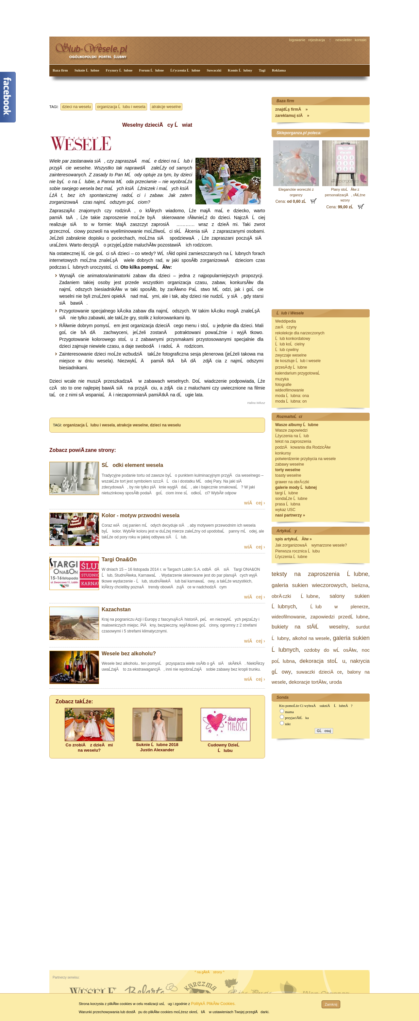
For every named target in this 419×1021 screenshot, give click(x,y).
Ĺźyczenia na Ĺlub (292, 436)
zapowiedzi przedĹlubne (339, 616)
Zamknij (331, 1004)
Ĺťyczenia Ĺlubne (185, 70)
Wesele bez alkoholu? (129, 653)
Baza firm (60, 70)
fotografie (283, 384)
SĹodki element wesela (132, 465)
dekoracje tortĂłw (307, 682)
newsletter (343, 40)
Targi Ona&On (119, 559)
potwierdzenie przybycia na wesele (305, 458)
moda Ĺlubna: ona (292, 395)
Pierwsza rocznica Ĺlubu (297, 551)
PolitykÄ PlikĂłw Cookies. (213, 1003)
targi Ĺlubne (286, 493)
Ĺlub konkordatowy (292, 338)
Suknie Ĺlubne (87, 70)
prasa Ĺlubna (287, 504)
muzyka (282, 379)
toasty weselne (288, 475)
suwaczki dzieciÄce (319, 672)
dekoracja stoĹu (322, 661)
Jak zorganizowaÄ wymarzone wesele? (311, 545)
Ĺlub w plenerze (339, 606)
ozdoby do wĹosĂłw (330, 650)
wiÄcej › (254, 502)
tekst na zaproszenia (293, 441)
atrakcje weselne (166, 106)
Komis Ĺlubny (240, 70)
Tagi (262, 70)
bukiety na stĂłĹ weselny (310, 627)
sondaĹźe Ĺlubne (291, 498)
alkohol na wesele (310, 638)
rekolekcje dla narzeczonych (300, 333)
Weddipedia (285, 321)
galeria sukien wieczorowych (309, 585)
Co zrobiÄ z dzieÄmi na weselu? (89, 747)
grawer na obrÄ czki (292, 482)
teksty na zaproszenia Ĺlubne (320, 574)
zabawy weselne (289, 464)
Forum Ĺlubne (151, 70)
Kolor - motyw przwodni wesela (140, 515)
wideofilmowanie (289, 390)
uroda (335, 682)
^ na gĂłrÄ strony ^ (209, 972)
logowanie (297, 40)
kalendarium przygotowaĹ (299, 373)
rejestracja (316, 40)
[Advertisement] (172, 17)
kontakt (360, 40)
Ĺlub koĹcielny (290, 344)
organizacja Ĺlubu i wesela (121, 106)
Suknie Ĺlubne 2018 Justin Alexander (157, 747)
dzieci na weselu (76, 106)
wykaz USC (285, 509)
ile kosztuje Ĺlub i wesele (298, 361)
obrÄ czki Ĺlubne (295, 596)
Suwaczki (214, 70)
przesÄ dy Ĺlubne (291, 367)
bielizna (360, 585)
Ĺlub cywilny (287, 349)
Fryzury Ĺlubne (119, 70)
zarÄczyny (285, 327)
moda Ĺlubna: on (291, 401)
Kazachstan (116, 609)
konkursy (283, 453)
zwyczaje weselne (291, 355)
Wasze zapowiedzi (291, 430)
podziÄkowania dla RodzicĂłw (302, 447)
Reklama (279, 70)
